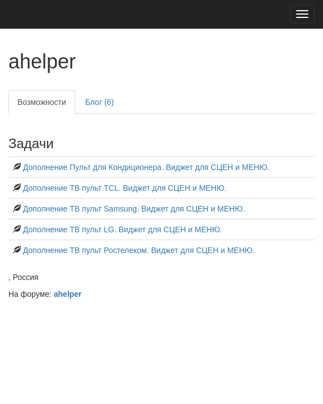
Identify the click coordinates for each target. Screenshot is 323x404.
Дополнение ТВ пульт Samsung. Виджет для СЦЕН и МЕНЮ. (134, 208)
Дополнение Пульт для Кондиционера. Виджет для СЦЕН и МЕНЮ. (146, 167)
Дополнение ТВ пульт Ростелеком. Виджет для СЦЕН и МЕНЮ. (139, 250)
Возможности (41, 102)
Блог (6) (99, 102)
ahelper (68, 294)
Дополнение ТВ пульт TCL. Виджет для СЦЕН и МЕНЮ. (125, 187)
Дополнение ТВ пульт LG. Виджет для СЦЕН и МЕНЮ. (122, 229)
